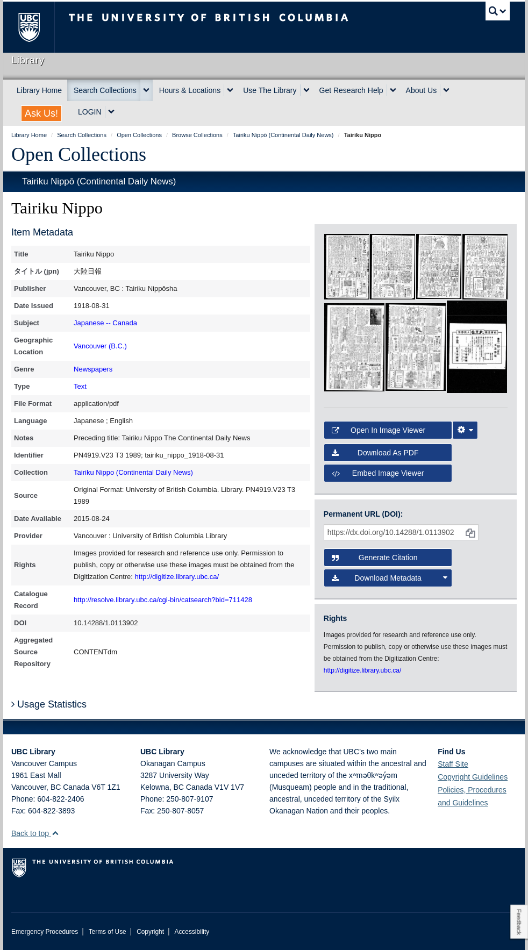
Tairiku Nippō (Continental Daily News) (99, 181)
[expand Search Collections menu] (146, 90)
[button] (55, 833)
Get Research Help (351, 90)
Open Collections (78, 154)
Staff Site (453, 764)
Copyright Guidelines (473, 777)
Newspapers (93, 369)
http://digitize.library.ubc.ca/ (177, 577)
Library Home (39, 90)
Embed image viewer (378, 473)
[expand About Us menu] (446, 90)
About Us (421, 90)
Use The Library (269, 90)
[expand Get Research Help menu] (393, 90)
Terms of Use (107, 931)
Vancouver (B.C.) (100, 346)
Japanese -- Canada (105, 323)
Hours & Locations (189, 90)
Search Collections (105, 90)
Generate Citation (375, 557)
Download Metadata (389, 578)
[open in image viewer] (346, 266)
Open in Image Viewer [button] (378, 430)
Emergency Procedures (44, 931)
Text (80, 386)
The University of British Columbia (36, 27)
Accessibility (191, 931)
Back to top (35, 833)
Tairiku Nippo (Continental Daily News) (133, 472)
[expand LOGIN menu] (111, 112)
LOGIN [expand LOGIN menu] (90, 112)
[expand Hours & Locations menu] (230, 90)
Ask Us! (41, 113)
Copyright (150, 931)
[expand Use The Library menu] (306, 90)
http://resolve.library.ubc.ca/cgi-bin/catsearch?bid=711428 (163, 600)
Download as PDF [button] (375, 452)
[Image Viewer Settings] (465, 430)
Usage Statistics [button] (49, 704)
